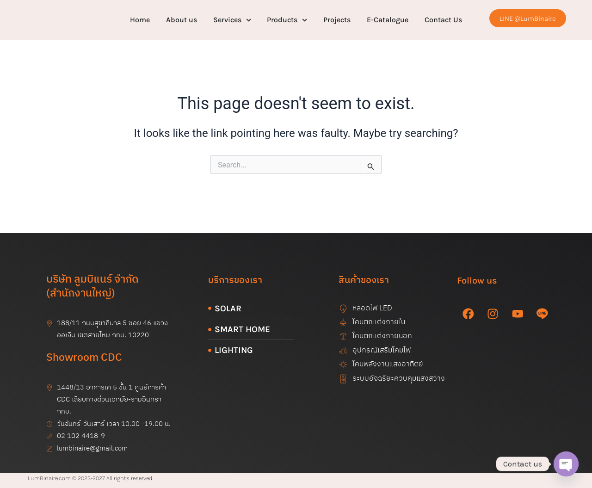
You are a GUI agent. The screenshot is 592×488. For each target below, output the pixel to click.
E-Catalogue (387, 19)
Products (287, 20)
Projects (337, 19)
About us (181, 19)
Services (232, 20)
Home (140, 19)
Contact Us (443, 19)
